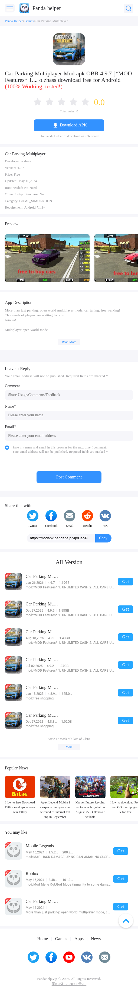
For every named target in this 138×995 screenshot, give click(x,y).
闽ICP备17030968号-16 (69, 984)
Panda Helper (14, 21)
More (68, 747)
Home (42, 939)
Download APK (73, 125)
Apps (79, 939)
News (96, 939)
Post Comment (69, 477)
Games (29, 21)
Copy (103, 538)
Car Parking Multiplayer (51, 21)
